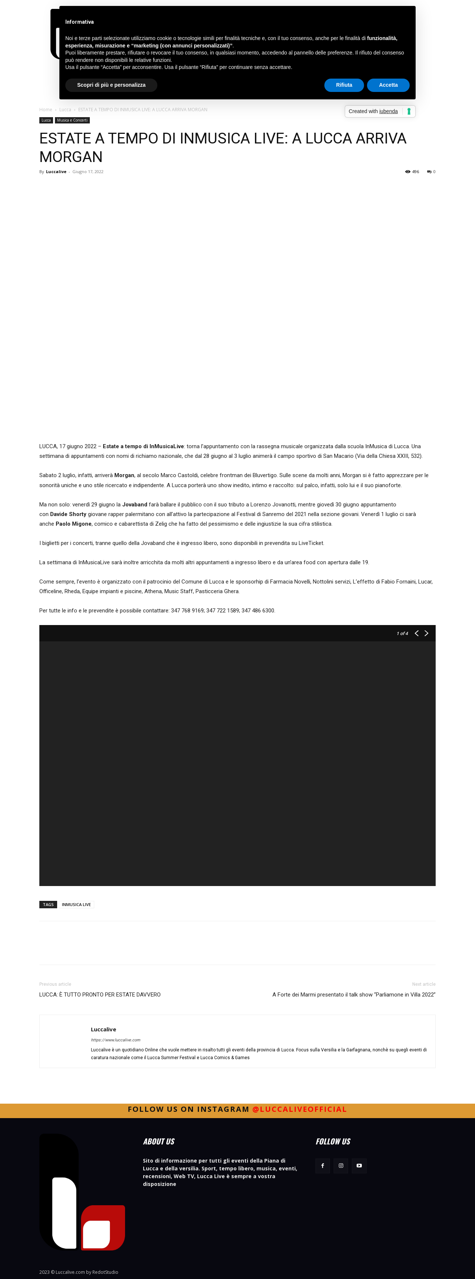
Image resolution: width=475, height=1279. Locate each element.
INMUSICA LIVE (76, 904)
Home (45, 109)
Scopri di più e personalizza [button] (111, 85)
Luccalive (56, 171)
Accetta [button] (388, 85)
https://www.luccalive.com (115, 1040)
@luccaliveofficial (299, 1109)
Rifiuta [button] (344, 85)
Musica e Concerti (72, 120)
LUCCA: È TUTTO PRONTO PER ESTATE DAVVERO (100, 994)
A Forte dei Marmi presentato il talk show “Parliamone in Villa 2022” (354, 994)
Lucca (65, 109)
